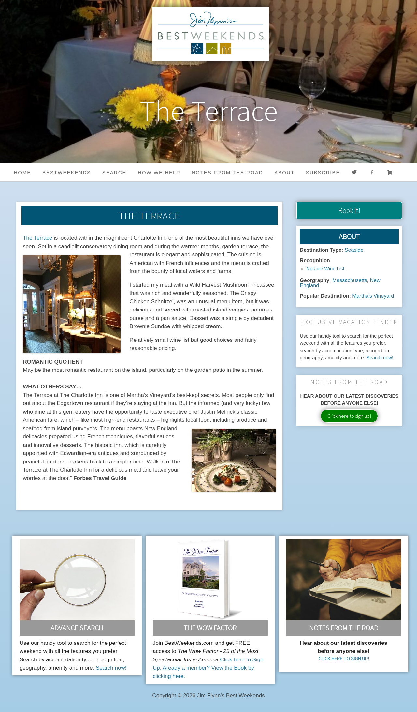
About (284, 172)
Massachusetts (349, 280)
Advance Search (76, 628)
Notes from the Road (227, 172)
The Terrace (37, 238)
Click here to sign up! (349, 416)
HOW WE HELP (159, 172)
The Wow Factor (210, 628)
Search (114, 172)
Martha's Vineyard (373, 296)
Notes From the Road (343, 628)
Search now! (380, 357)
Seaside (354, 250)
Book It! (349, 210)
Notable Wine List (325, 268)
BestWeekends (66, 172)
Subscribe (323, 172)
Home (22, 172)
